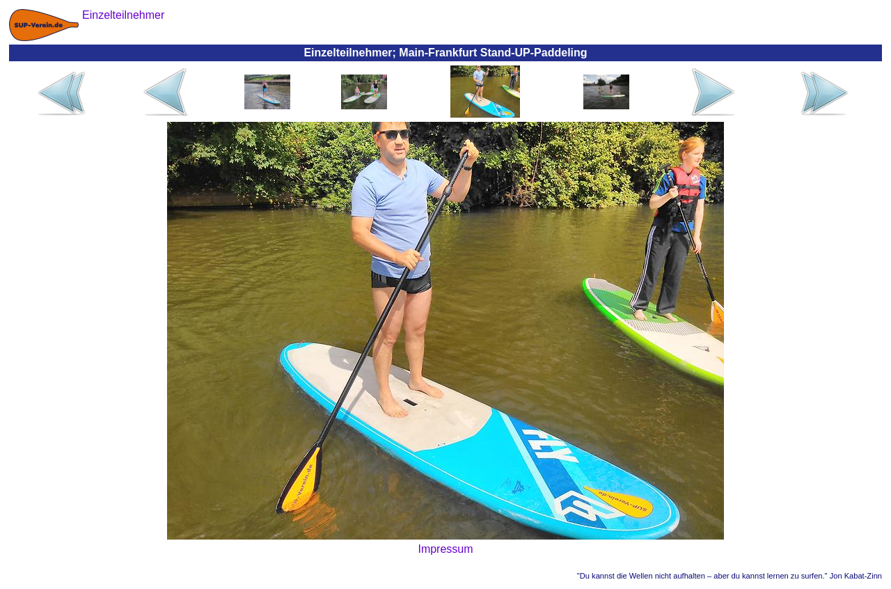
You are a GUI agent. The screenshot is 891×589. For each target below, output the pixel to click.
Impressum (445, 549)
